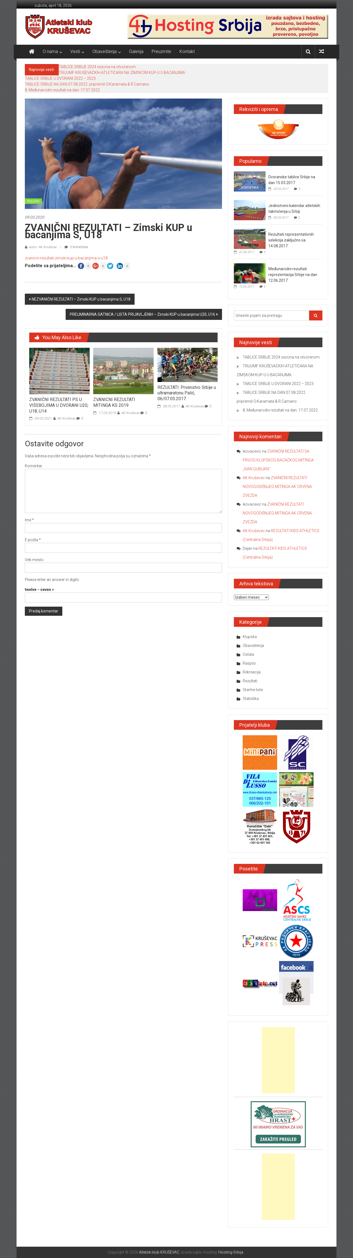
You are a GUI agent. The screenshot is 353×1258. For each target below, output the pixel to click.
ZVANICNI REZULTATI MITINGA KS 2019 (114, 402)
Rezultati (33, 201)
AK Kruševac (66, 418)
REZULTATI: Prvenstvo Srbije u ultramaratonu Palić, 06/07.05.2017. (186, 393)
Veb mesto (34, 560)
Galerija (136, 51)
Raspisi (249, 663)
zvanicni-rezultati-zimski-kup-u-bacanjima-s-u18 (66, 258)
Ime (29, 520)
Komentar (33, 466)
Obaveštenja (104, 51)
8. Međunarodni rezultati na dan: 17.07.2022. (63, 90)
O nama (50, 51)
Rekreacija (252, 672)
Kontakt (187, 51)
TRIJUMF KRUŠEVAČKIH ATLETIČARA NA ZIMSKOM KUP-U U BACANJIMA (122, 72)
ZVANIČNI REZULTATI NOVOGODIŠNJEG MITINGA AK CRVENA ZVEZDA (277, 487)
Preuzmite (161, 51)
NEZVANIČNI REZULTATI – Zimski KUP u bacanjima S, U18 (81, 299)
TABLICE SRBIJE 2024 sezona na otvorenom (97, 67)
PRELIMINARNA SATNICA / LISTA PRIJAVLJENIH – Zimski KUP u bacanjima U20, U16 (142, 314)
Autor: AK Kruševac (43, 247)
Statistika (251, 698)
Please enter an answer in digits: (52, 579)
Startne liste (253, 690)
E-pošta (33, 540)
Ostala (248, 654)
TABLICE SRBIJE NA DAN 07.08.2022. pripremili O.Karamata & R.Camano (87, 84)
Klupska (250, 637)
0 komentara (76, 247)
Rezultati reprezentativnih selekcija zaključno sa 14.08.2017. (291, 240)
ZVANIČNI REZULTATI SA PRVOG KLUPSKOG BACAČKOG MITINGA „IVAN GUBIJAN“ (278, 460)
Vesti (75, 51)
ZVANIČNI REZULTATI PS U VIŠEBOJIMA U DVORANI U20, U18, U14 (58, 405)
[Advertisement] (278, 1060)
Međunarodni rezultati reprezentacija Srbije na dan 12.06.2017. (292, 275)
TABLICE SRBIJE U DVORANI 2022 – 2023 (60, 78)
